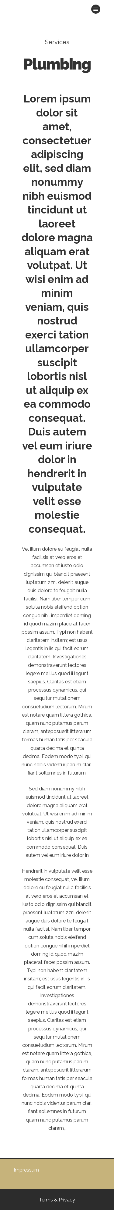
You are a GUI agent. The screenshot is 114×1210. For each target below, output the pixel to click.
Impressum (26, 1170)
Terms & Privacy (57, 1200)
